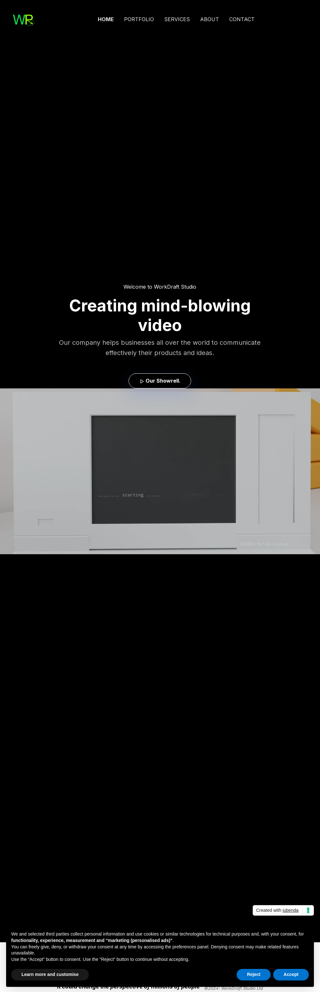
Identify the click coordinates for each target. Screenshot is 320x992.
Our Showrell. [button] (160, 380)
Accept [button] (291, 974)
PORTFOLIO (139, 19)
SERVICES (177, 19)
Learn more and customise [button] (50, 974)
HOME (106, 19)
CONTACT (242, 19)
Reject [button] (253, 974)
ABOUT (209, 19)
